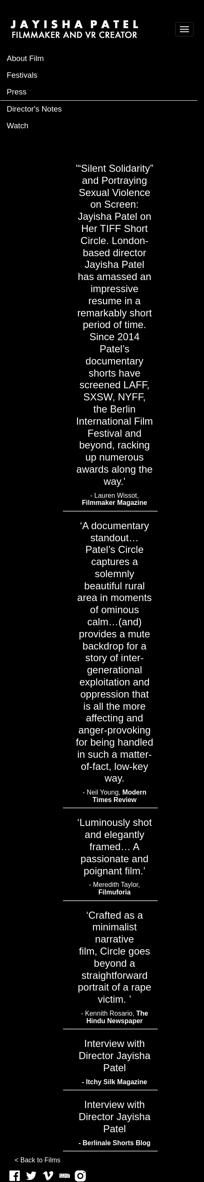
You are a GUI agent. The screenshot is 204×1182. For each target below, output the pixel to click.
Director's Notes (34, 108)
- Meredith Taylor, (114, 888)
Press (17, 91)
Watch (17, 125)
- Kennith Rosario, (114, 1017)
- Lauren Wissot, (114, 499)
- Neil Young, (114, 796)
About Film (25, 58)
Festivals (22, 75)
